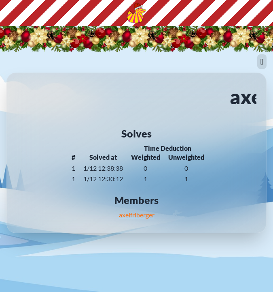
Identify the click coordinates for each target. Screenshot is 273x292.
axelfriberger (136, 215)
